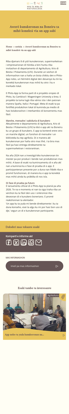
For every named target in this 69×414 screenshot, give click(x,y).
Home (9, 46)
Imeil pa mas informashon (25, 266)
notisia (18, 46)
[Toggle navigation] (63, 3)
